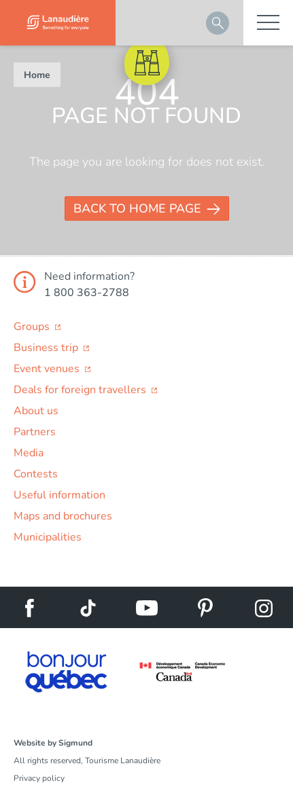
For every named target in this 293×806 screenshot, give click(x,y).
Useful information (59, 495)
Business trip (47, 347)
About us (36, 410)
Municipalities (48, 537)
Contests (36, 473)
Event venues (48, 368)
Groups (33, 326)
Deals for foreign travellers (81, 389)
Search (217, 23)
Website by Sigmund (53, 742)
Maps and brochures (63, 516)
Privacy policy (39, 778)
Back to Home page (137, 208)
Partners (35, 431)
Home (37, 75)
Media (29, 452)
